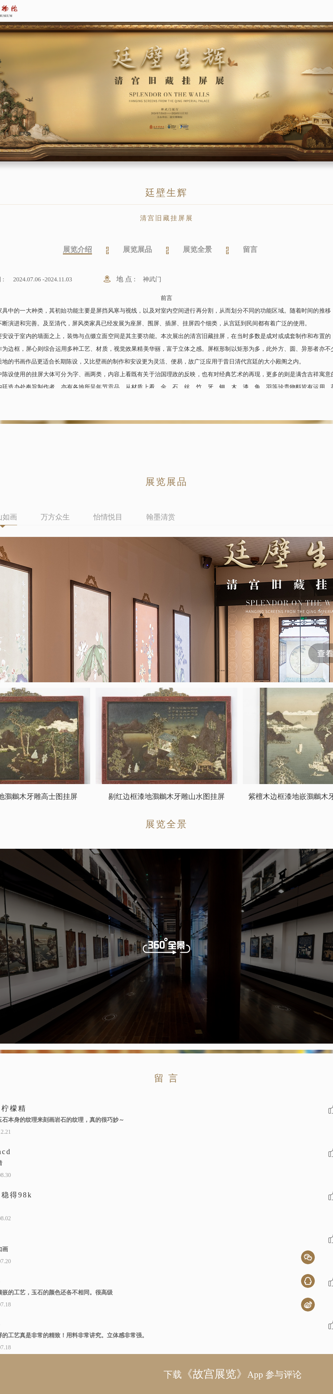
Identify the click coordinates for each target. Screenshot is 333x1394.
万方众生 (55, 517)
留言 (250, 249)
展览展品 (137, 249)
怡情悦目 (108, 517)
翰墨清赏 (160, 517)
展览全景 (197, 249)
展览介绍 (77, 249)
